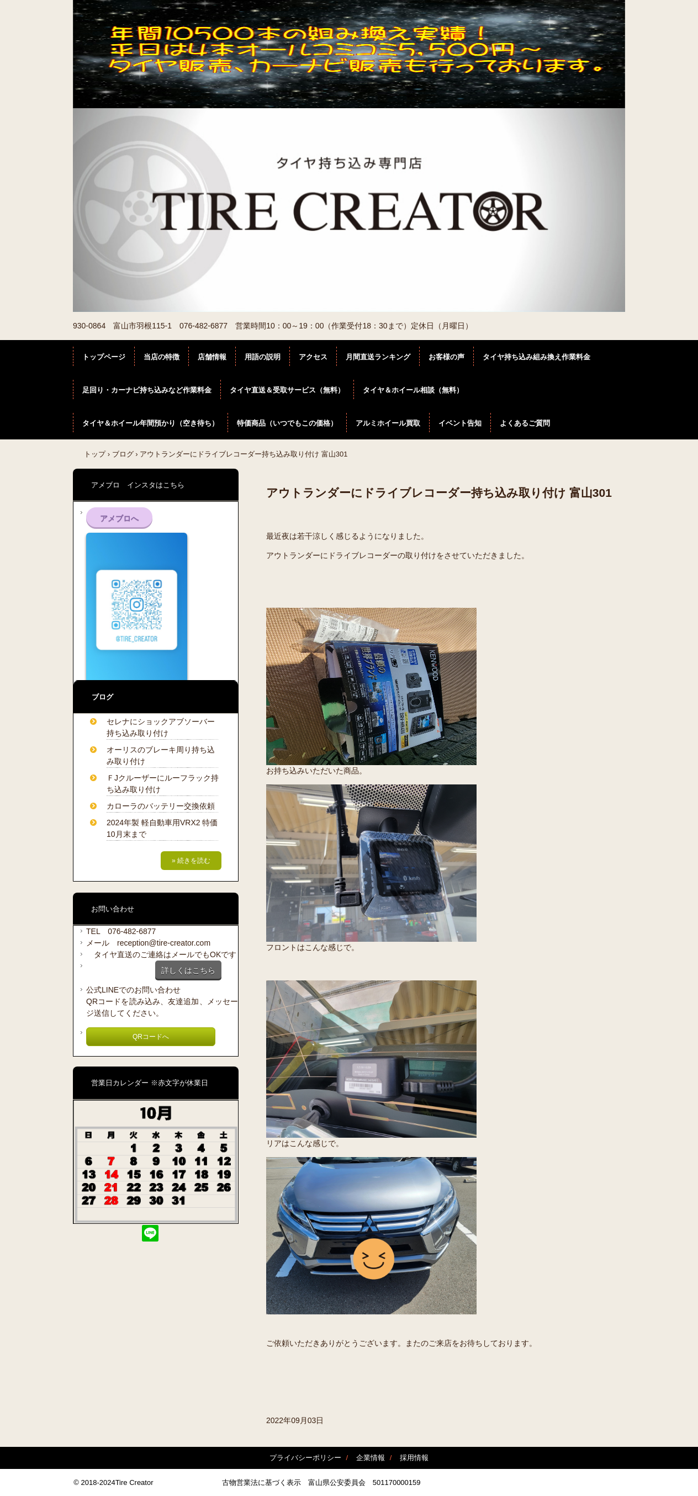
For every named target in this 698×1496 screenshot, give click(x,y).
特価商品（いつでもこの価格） (287, 423)
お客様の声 (446, 357)
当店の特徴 (161, 357)
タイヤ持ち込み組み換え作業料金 (536, 357)
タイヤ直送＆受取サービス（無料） (287, 390)
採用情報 (414, 1457)
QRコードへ (151, 1037)
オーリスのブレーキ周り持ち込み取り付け (161, 755)
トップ (94, 454)
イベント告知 (460, 423)
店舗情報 (212, 357)
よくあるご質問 (525, 423)
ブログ (123, 454)
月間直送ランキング (378, 357)
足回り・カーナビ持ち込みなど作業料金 (146, 390)
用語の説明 (263, 357)
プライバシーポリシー (305, 1457)
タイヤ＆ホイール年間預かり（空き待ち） (150, 423)
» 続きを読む (191, 860)
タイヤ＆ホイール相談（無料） (413, 390)
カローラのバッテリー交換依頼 (161, 806)
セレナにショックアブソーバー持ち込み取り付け (161, 727)
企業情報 (370, 1457)
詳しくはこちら (188, 970)
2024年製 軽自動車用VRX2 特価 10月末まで (164, 828)
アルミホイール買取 (388, 423)
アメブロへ (119, 518)
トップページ (103, 357)
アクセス (313, 357)
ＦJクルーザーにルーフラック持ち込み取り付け (163, 783)
